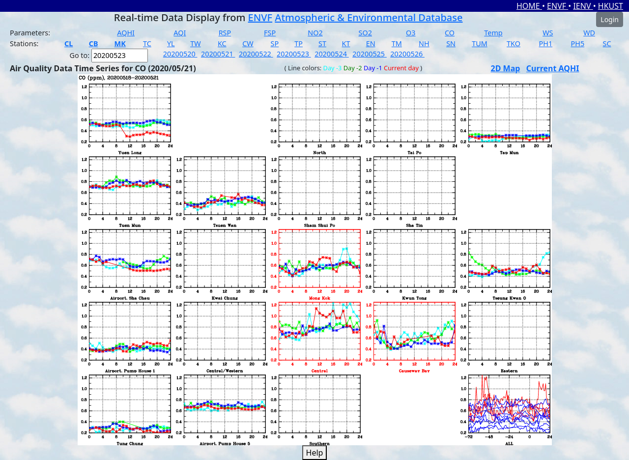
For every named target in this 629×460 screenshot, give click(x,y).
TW (195, 43)
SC (607, 43)
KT (346, 43)
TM (397, 43)
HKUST (610, 5)
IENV (583, 5)
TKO (513, 43)
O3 (410, 32)
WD (589, 32)
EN (370, 43)
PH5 (578, 43)
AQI (179, 32)
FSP (270, 32)
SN (451, 43)
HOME (529, 5)
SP (275, 43)
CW (247, 43)
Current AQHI (552, 68)
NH (424, 43)
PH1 (546, 43)
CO (450, 32)
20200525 (369, 53)
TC (147, 43)
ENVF (557, 5)
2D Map (505, 68)
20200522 (256, 53)
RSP (225, 32)
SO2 (365, 32)
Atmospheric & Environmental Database (368, 17)
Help (314, 452)
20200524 (331, 53)
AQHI (126, 32)
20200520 (180, 53)
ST (322, 43)
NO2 (315, 32)
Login (609, 19)
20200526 (407, 53)
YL (171, 43)
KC (222, 43)
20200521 (218, 53)
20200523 (294, 53)
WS (548, 32)
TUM (479, 43)
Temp (493, 32)
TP (298, 43)
